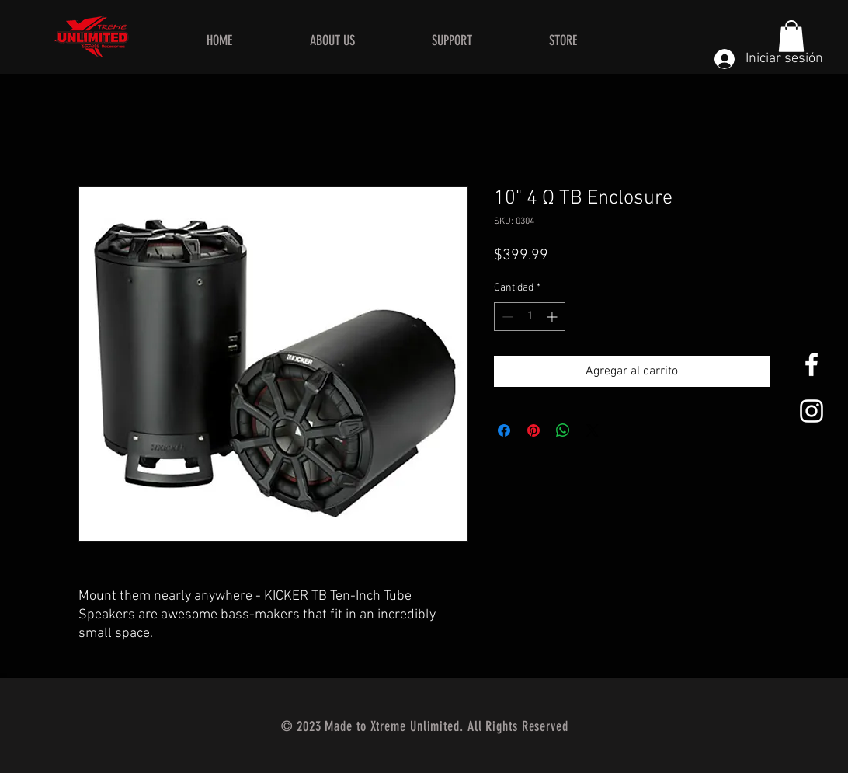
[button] (791, 36)
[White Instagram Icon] (811, 411)
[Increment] (553, 316)
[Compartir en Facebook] (504, 430)
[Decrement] (506, 316)
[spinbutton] (530, 316)
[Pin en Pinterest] (533, 430)
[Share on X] (592, 430)
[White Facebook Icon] (811, 364)
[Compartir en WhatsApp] (563, 430)
